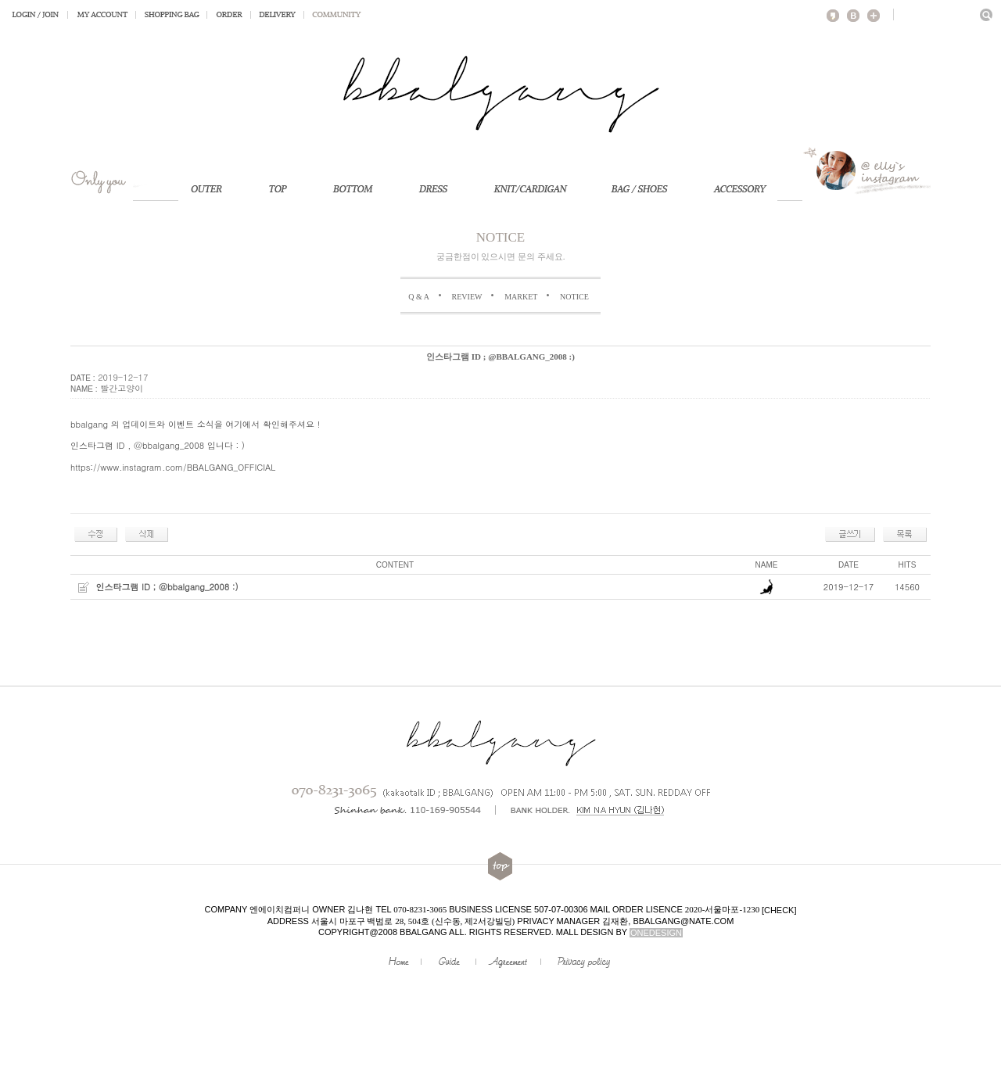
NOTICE (574, 296)
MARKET (520, 296)
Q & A (418, 296)
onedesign (656, 932)
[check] (779, 910)
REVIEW (467, 296)
